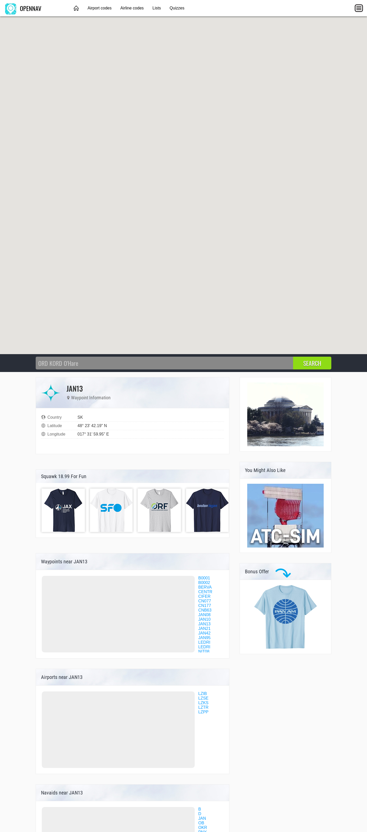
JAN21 (204, 628)
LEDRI (204, 642)
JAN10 (204, 619)
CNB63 (205, 610)
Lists (156, 8)
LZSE (203, 698)
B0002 (204, 582)
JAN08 (204, 615)
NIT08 (203, 651)
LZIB (202, 693)
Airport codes (99, 8)
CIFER (204, 596)
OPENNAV (23, 8)
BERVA (205, 587)
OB (201, 823)
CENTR (205, 592)
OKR (202, 827)
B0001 (204, 578)
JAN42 (204, 633)
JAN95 (204, 638)
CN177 (204, 605)
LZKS (203, 703)
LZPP (203, 712)
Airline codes (132, 8)
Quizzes (177, 8)
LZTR (203, 707)
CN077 (204, 601)
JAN (202, 818)
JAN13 (204, 624)
